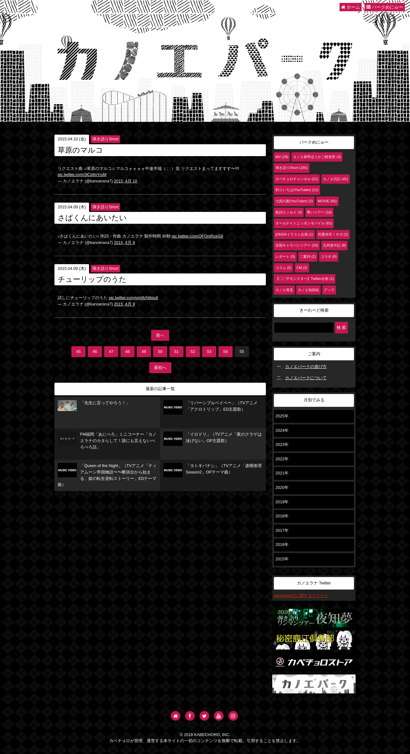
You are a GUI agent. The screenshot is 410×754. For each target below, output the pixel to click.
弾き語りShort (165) (291, 168)
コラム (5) (283, 268)
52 (193, 351)
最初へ (160, 367)
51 (176, 351)
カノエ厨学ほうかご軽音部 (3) (317, 157)
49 (144, 351)
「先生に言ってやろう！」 (94, 405)
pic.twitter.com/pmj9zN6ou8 (133, 298)
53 (209, 351)
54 (225, 351)
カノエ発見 (284, 290)
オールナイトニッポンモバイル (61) (303, 223)
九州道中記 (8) (334, 245)
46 (95, 351)
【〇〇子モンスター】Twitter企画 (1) (304, 279)
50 (160, 351)
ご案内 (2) (308, 256)
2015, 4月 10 (125, 181)
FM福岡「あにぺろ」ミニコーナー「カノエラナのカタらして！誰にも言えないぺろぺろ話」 (107, 440)
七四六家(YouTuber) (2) (294, 201)
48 (127, 351)
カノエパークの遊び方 (306, 366)
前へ (160, 335)
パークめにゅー (384, 7)
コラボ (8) (329, 256)
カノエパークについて (306, 378)
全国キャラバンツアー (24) (296, 245)
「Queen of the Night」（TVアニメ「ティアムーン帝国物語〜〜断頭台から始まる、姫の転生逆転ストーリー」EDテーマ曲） (107, 475)
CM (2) (302, 268)
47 (111, 351)
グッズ (329, 290)
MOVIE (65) (327, 201)
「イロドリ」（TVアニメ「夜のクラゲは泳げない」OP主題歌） (212, 438)
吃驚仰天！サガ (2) (333, 234)
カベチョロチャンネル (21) (296, 179)
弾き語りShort (105, 139)
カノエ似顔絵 (308, 290)
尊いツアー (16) (319, 212)
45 (78, 351)
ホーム (350, 7)
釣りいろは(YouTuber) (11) (296, 190)
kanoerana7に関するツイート (301, 595)
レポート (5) (285, 256)
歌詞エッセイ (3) (288, 212)
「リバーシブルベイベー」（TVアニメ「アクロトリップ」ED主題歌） (210, 407)
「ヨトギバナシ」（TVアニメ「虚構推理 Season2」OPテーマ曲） (212, 470)
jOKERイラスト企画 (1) (294, 234)
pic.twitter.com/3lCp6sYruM (82, 174)
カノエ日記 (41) (335, 179)
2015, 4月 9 (124, 242)
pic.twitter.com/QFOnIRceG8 (197, 236)
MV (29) (281, 157)
